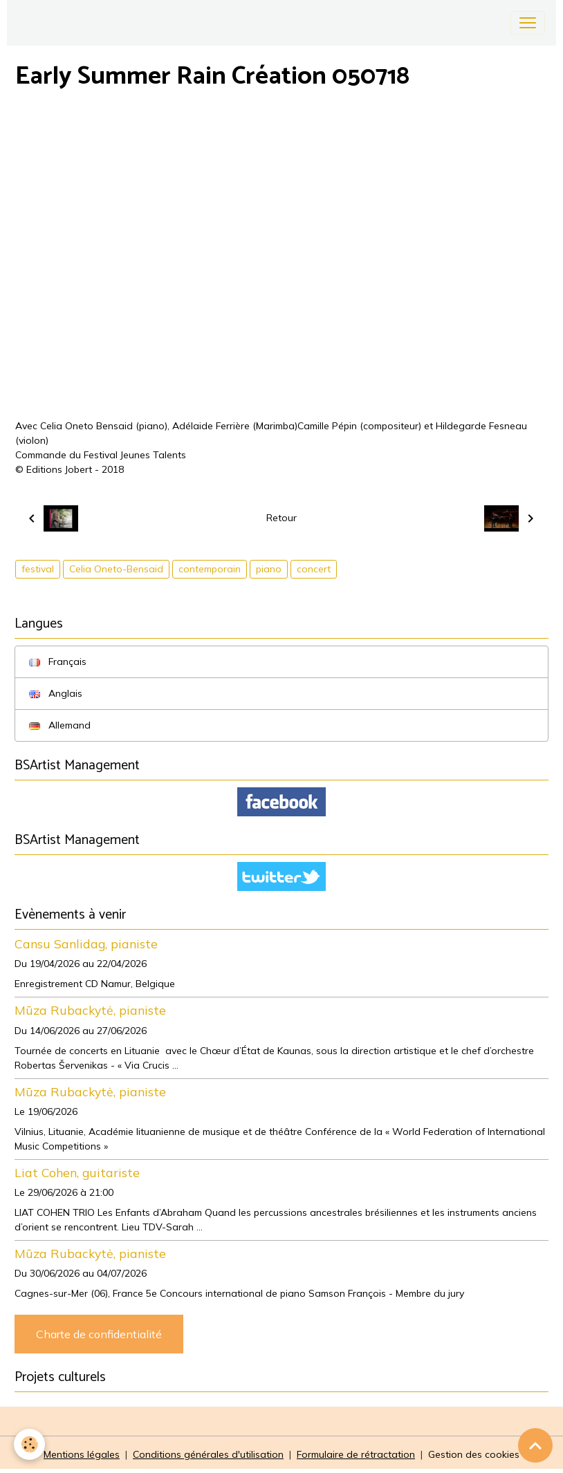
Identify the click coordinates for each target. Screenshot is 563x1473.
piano (269, 569)
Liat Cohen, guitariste (77, 1172)
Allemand (60, 725)
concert (314, 569)
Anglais (55, 693)
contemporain (209, 569)
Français (57, 661)
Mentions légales (82, 1454)
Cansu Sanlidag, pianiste (86, 943)
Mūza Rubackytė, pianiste (90, 1009)
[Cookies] (29, 1444)
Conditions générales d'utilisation (208, 1454)
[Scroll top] (535, 1445)
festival (37, 569)
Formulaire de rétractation (356, 1454)
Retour (281, 518)
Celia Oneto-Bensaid (116, 569)
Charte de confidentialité (99, 1334)
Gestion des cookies (473, 1454)
